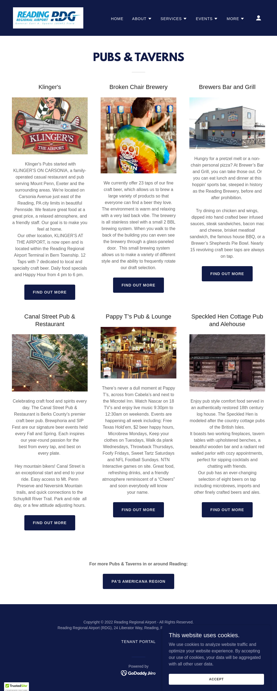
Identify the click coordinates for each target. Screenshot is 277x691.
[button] (142, 18)
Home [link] (117, 19)
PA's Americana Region (138, 581)
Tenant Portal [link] (138, 641)
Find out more (50, 292)
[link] (48, 17)
